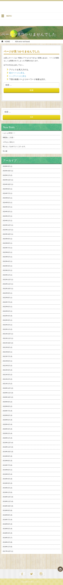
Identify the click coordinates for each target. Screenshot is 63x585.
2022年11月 (7, 284)
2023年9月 (6, 239)
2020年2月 (6, 433)
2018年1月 (6, 546)
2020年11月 (7, 393)
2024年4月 (6, 207)
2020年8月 (6, 406)
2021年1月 (6, 383)
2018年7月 (6, 519)
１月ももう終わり (9, 142)
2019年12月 (7, 442)
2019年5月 (6, 474)
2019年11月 (7, 447)
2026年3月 (6, 166)
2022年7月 (6, 302)
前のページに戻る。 (17, 73)
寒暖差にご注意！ (9, 137)
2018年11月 (7, 501)
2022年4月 (6, 316)
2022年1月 (6, 329)
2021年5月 (6, 365)
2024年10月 (7, 184)
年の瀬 (5, 151)
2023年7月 (6, 248)
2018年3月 (6, 537)
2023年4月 (6, 261)
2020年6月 (6, 415)
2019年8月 (6, 460)
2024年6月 (6, 198)
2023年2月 (6, 270)
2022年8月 (6, 297)
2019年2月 (6, 488)
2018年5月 (6, 528)
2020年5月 (6, 420)
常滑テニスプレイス (20, 6)
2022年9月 (6, 293)
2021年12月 (7, 334)
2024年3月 (6, 211)
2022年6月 (6, 306)
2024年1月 (6, 220)
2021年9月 (6, 347)
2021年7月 (6, 356)
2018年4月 (6, 533)
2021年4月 (6, 370)
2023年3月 (6, 266)
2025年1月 (6, 175)
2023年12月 (7, 225)
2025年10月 (7, 171)
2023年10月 (7, 234)
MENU (6, 16)
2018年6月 (6, 524)
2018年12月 (7, 497)
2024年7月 (6, 193)
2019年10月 (7, 451)
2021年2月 (6, 379)
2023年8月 (6, 243)
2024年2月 (6, 216)
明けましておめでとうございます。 (15, 146)
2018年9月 (6, 510)
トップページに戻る (17, 76)
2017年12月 (7, 551)
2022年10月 (7, 288)
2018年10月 (7, 506)
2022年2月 (6, 325)
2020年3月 (6, 429)
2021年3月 (6, 374)
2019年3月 (6, 483)
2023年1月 (6, 275)
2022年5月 (6, 311)
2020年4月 (6, 424)
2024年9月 (6, 189)
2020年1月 (6, 438)
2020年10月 (7, 397)
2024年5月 (6, 202)
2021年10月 (7, 343)
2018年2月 (6, 542)
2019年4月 (6, 479)
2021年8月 (6, 352)
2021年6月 (6, 361)
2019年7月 (6, 465)
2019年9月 (6, 456)
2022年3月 (6, 320)
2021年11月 (7, 338)
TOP (60, 569)
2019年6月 (6, 470)
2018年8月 (6, 515)
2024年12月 (7, 180)
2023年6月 (6, 252)
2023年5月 (6, 257)
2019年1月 (6, 492)
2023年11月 (7, 229)
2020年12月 (7, 388)
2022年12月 (7, 279)
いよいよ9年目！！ (9, 133)
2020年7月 (6, 411)
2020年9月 (6, 402)
